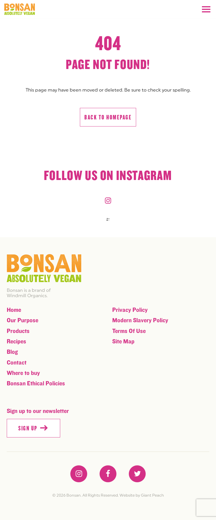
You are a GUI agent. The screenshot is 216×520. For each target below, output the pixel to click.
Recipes (16, 341)
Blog (12, 351)
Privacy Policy (130, 310)
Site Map (123, 341)
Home (14, 310)
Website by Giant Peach (142, 495)
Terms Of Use (129, 331)
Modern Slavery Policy (140, 320)
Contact (16, 362)
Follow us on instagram (108, 175)
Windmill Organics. (27, 295)
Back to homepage (108, 117)
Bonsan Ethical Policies (36, 383)
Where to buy (23, 373)
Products (18, 331)
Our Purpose (22, 320)
